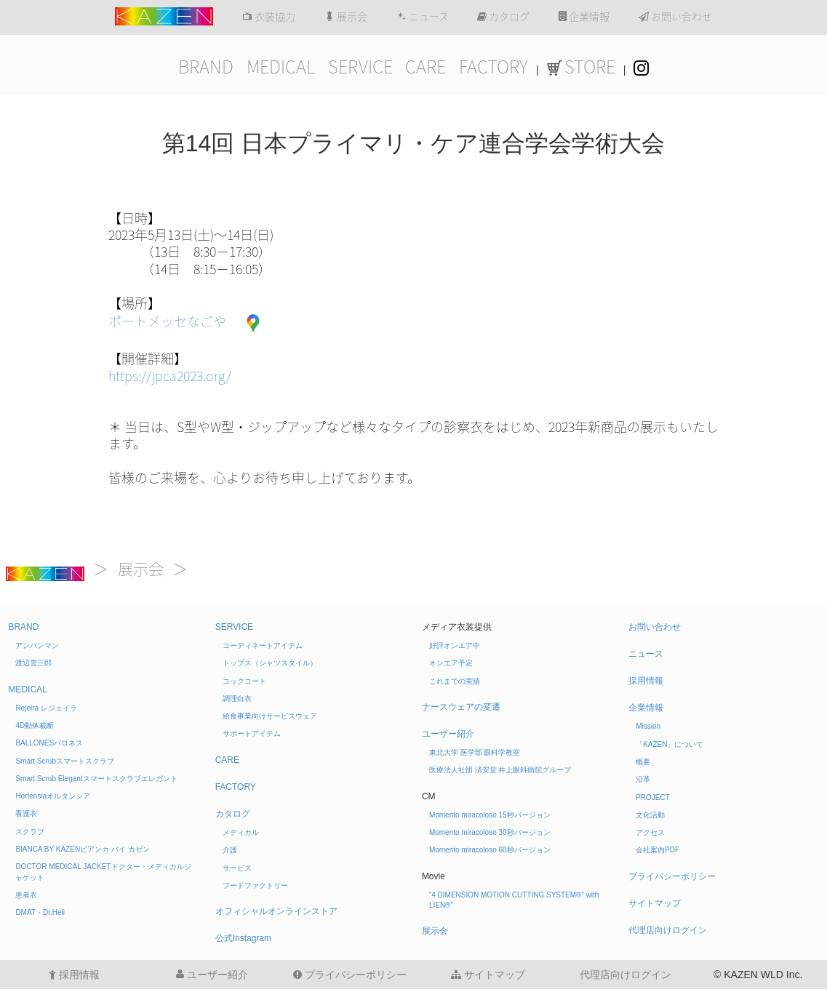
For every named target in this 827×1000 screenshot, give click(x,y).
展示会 (345, 17)
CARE (425, 67)
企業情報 (584, 17)
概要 (643, 762)
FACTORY (493, 67)
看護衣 (26, 813)
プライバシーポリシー (672, 876)
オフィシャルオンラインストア (276, 911)
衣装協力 (268, 17)
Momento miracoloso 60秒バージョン (490, 850)
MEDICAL (281, 67)
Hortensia (52, 796)
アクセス (650, 832)
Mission (648, 726)
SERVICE (360, 67)
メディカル (241, 832)
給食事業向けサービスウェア (270, 716)
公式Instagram (243, 938)
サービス (237, 868)
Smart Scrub (64, 761)
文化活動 (650, 815)
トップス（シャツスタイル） (270, 663)
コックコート (244, 681)
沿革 (643, 779)
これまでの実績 (454, 681)
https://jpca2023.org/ (169, 376)
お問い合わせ (675, 17)
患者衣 (26, 895)
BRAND (205, 67)
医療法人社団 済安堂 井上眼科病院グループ (500, 770)
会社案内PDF (657, 850)
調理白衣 (237, 699)
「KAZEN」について (669, 744)
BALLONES (49, 743)
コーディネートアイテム (263, 645)
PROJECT (653, 797)
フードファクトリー (255, 885)
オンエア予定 (451, 663)
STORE (581, 67)
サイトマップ (654, 903)
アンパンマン (37, 645)
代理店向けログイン (667, 930)
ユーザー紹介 (448, 734)
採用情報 (645, 681)
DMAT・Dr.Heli (40, 912)
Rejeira (45, 708)
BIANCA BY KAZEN (82, 849)
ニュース (422, 17)
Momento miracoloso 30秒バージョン (490, 832)
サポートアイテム (252, 733)
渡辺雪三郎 (33, 663)
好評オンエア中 (454, 645)
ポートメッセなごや (167, 321)
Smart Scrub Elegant (96, 779)
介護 (230, 850)
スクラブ (29, 832)
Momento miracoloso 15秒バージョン (490, 815)
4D (34, 725)
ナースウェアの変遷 (461, 707)
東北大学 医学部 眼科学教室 (475, 752)
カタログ (503, 17)
